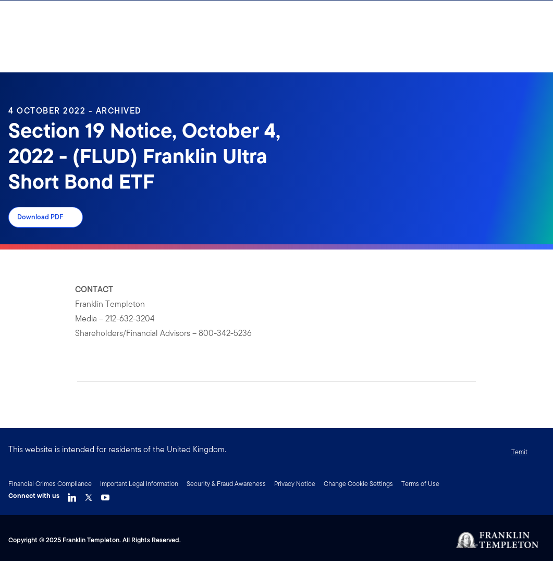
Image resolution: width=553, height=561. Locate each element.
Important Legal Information (139, 484)
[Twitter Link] (88, 495)
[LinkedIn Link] (72, 495)
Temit (519, 452)
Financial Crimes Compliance (50, 484)
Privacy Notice (294, 484)
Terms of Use (420, 484)
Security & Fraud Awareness (226, 484)
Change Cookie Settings (358, 484)
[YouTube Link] (105, 495)
